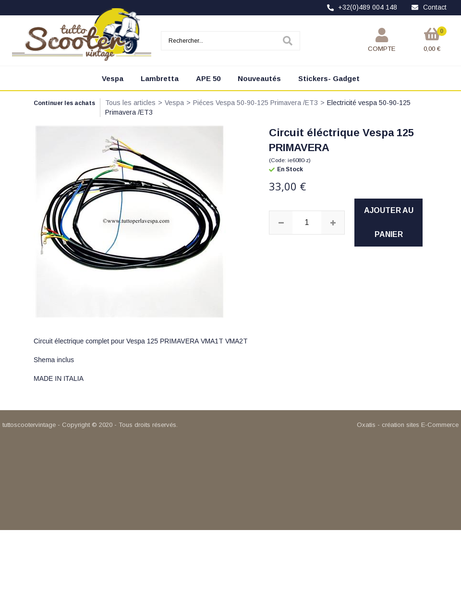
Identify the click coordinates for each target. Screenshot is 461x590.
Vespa (112, 78)
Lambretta (160, 78)
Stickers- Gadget (329, 78)
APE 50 (208, 78)
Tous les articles (130, 102)
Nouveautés (259, 78)
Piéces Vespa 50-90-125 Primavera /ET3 (255, 102)
